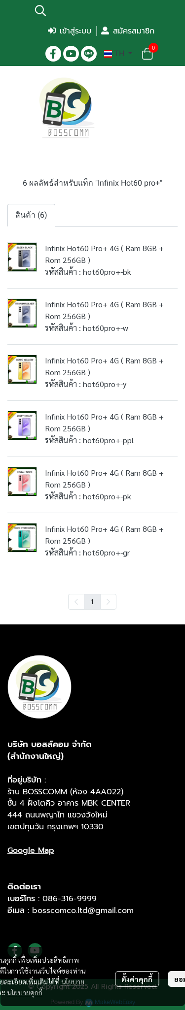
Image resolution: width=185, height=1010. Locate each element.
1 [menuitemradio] (92, 601)
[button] (93, 10)
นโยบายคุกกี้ (24, 992)
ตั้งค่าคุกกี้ (136, 979)
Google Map (30, 850)
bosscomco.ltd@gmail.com (83, 910)
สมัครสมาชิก (127, 31)
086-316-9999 (69, 899)
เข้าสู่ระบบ (69, 31)
